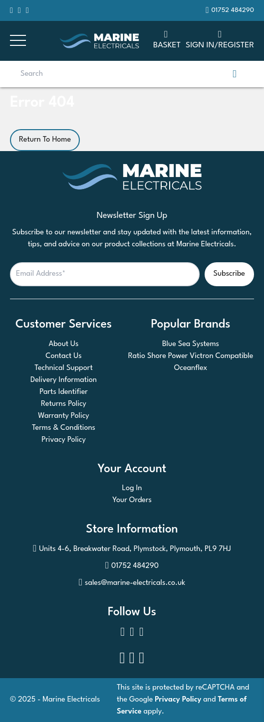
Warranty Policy (63, 416)
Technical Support (63, 368)
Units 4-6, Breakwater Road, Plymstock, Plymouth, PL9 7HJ (132, 549)
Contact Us (63, 356)
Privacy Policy (63, 440)
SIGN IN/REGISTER (220, 39)
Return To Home (45, 140)
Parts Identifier (63, 392)
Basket (167, 39)
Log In (132, 488)
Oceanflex (191, 368)
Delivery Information (63, 380)
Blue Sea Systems (190, 344)
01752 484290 (132, 566)
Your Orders (132, 500)
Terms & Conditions (63, 428)
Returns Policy (63, 404)
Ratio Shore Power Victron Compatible (191, 356)
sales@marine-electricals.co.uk (132, 583)
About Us (64, 344)
